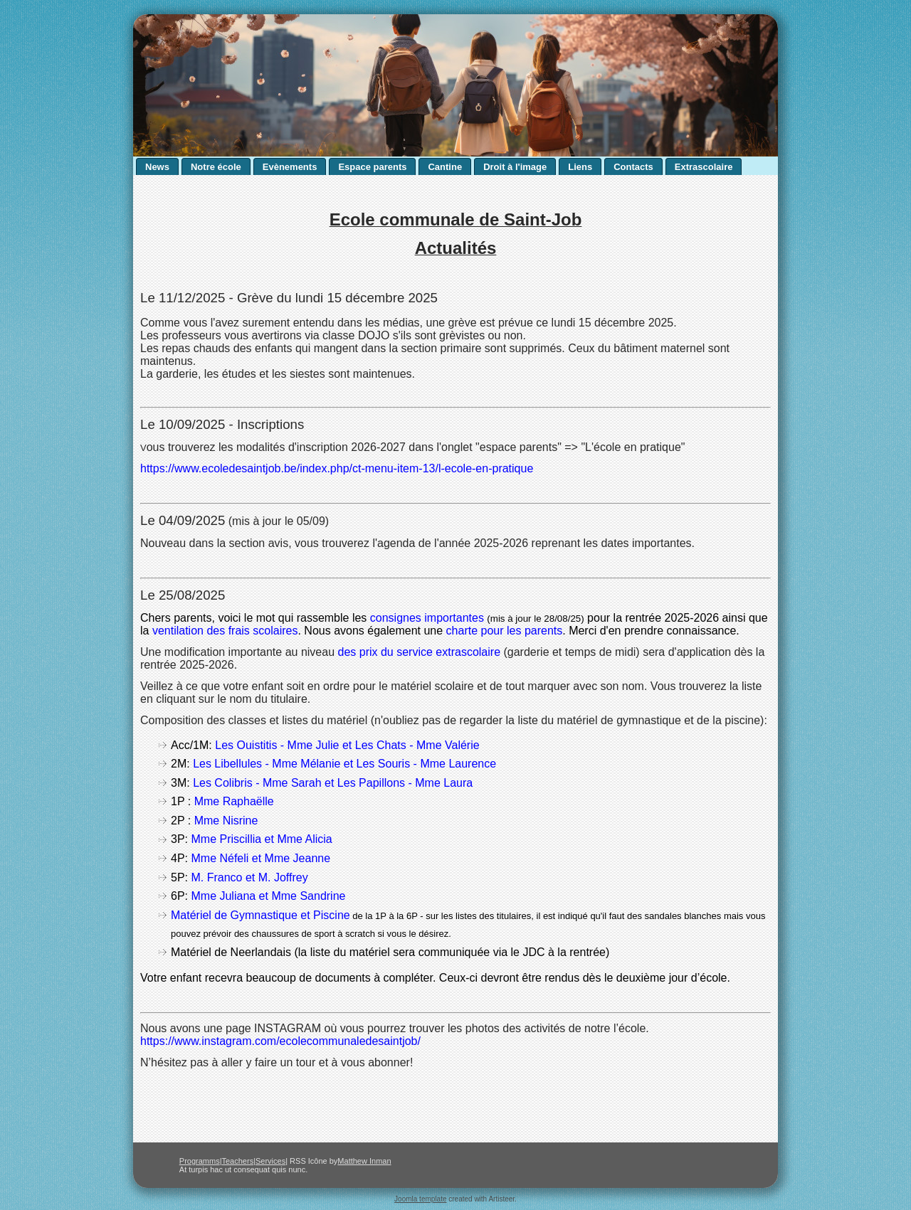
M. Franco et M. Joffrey (251, 877)
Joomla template (420, 1199)
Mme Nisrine (226, 820)
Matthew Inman (364, 1161)
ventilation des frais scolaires (225, 631)
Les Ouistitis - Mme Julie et (285, 745)
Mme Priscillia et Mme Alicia (263, 839)
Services (270, 1161)
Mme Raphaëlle (234, 801)
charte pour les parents (504, 631)
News (157, 166)
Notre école (216, 166)
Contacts (633, 166)
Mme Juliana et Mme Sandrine (268, 896)
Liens (580, 166)
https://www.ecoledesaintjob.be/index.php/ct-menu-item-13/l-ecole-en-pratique (336, 468)
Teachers (238, 1161)
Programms (199, 1161)
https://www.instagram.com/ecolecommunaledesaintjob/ (280, 1041)
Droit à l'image (515, 166)
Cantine (445, 166)
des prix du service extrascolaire (419, 652)
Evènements (290, 166)
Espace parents (372, 166)
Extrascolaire (704, 166)
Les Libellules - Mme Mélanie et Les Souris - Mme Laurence (344, 764)
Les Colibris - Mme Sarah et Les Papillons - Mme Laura (333, 783)
